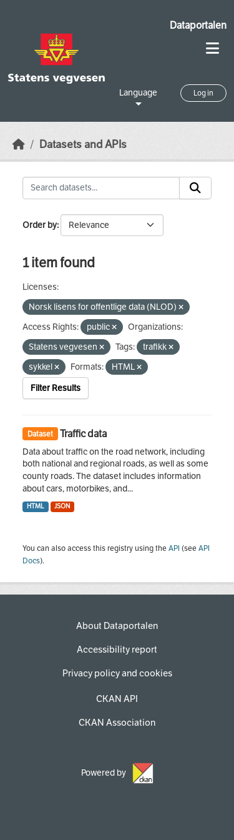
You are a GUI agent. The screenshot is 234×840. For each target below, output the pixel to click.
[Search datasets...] (101, 188)
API (174, 548)
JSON (62, 506)
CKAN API (117, 698)
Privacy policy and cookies (117, 673)
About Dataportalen (117, 625)
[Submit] (195, 188)
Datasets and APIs (83, 144)
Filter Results (55, 388)
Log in (203, 93)
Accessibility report (117, 649)
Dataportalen (198, 25)
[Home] (18, 144)
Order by (39, 225)
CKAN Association (117, 722)
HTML (35, 506)
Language (138, 92)
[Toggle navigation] (212, 48)
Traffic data (83, 434)
